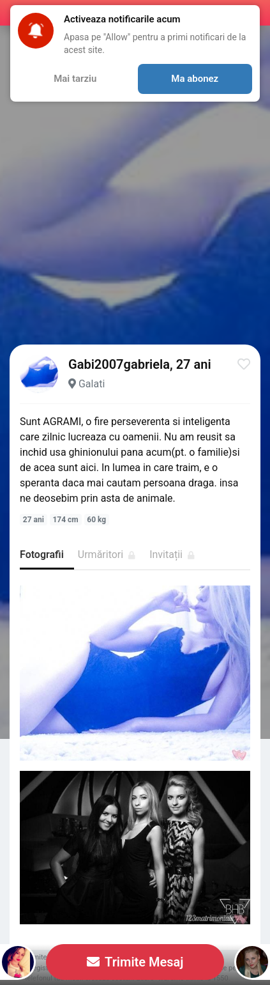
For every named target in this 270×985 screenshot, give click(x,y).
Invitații (172, 554)
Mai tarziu (75, 78)
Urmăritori (106, 554)
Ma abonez (194, 78)
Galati (92, 384)
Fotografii (42, 554)
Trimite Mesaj (135, 962)
